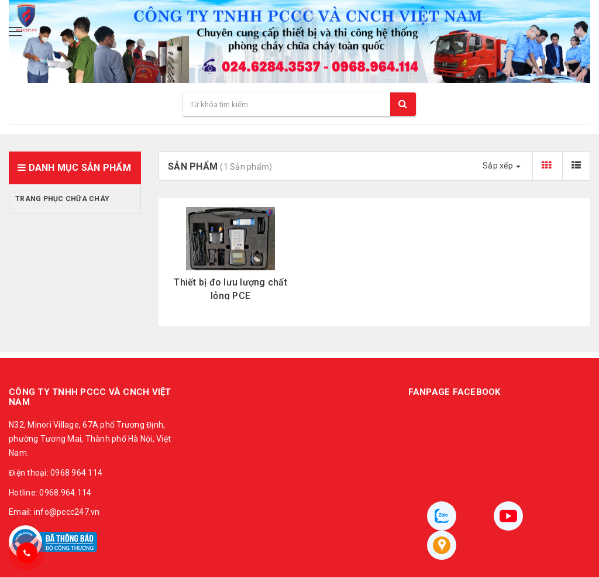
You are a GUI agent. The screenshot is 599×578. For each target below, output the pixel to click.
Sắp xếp (502, 165)
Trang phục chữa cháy (62, 199)
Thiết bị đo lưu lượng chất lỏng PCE (230, 289)
